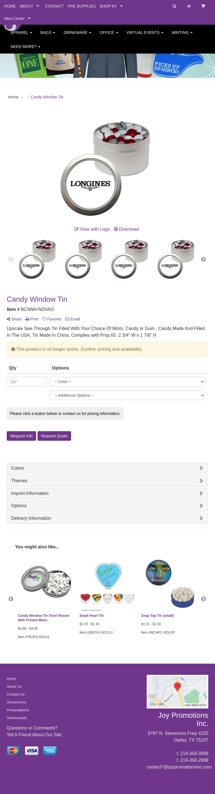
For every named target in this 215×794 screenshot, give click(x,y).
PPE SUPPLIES (82, 6)
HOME (10, 6)
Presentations (18, 710)
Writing (182, 36)
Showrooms (16, 702)
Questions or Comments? (32, 728)
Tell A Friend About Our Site (34, 734)
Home (12, 679)
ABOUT (26, 6)
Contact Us (16, 694)
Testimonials (17, 718)
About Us (14, 686)
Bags (48, 36)
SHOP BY (108, 6)
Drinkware (77, 36)
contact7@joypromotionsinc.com (179, 767)
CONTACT (54, 6)
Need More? (25, 50)
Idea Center (14, 18)
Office (109, 36)
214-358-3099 (194, 753)
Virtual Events (145, 36)
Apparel (21, 36)
